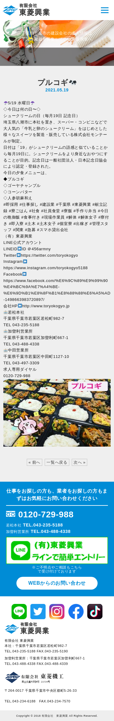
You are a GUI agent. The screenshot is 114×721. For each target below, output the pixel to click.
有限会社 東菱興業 (55, 715)
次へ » (79, 462)
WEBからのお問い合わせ (57, 583)
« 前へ (34, 462)
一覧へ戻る (57, 462)
